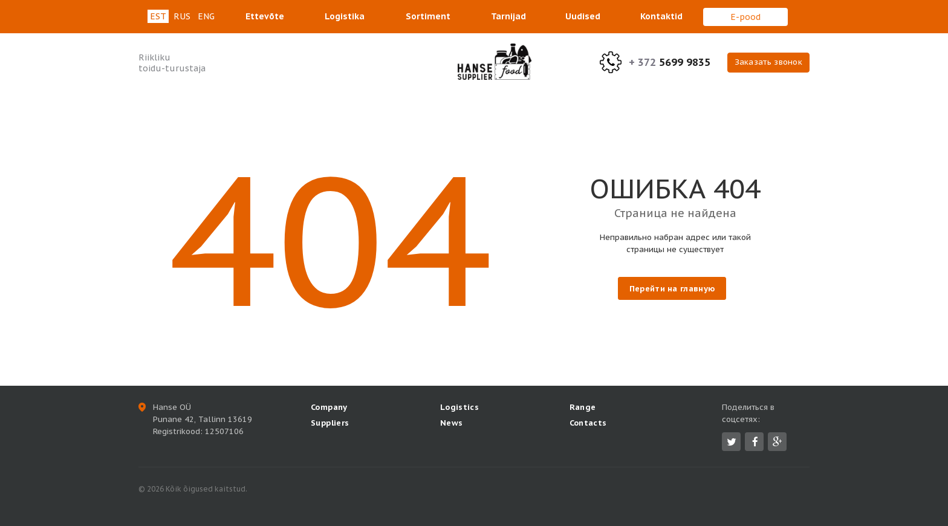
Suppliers (330, 423)
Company (329, 407)
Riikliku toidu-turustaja (172, 63)
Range (583, 407)
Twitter (731, 442)
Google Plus (777, 442)
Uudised (582, 16)
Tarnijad (508, 16)
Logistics (459, 407)
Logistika (345, 16)
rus (182, 16)
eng (206, 16)
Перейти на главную (672, 289)
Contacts (588, 423)
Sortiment (428, 16)
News (451, 423)
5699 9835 (669, 62)
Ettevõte (264, 16)
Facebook (755, 442)
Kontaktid (661, 16)
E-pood (745, 16)
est (158, 16)
